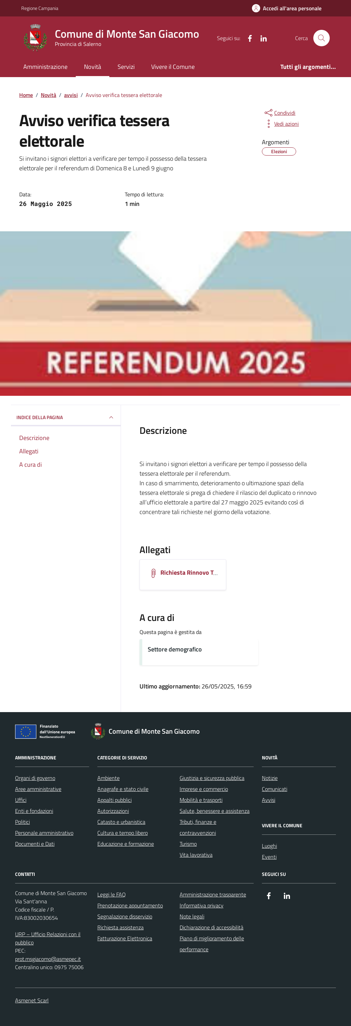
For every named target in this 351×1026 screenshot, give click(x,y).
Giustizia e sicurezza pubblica (212, 778)
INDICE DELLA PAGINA (65, 417)
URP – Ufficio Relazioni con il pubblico (48, 938)
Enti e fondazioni (34, 811)
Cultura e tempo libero (122, 833)
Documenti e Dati (35, 844)
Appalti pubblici (114, 800)
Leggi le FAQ (111, 894)
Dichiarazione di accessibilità (211, 927)
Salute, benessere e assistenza (215, 811)
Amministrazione (45, 66)
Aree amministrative (38, 789)
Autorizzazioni (113, 811)
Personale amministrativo (44, 833)
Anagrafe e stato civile (122, 789)
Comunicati (274, 789)
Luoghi (269, 846)
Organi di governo (35, 778)
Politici (22, 822)
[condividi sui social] (279, 112)
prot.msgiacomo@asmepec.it (48, 959)
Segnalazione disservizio (124, 916)
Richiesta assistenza (120, 927)
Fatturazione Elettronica (124, 938)
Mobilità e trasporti (201, 800)
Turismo (188, 844)
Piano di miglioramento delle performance (212, 943)
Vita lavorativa (196, 855)
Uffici (20, 800)
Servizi (126, 66)
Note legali (192, 916)
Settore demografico (175, 649)
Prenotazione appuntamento (130, 905)
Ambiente (108, 778)
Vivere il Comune (173, 66)
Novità (92, 66)
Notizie (270, 778)
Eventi (269, 857)
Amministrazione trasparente (213, 894)
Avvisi (268, 800)
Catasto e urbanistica (121, 822)
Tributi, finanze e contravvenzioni (198, 827)
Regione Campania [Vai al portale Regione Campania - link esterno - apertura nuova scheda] (39, 8)
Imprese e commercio (204, 789)
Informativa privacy (201, 905)
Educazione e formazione (125, 844)
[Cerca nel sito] (321, 38)
